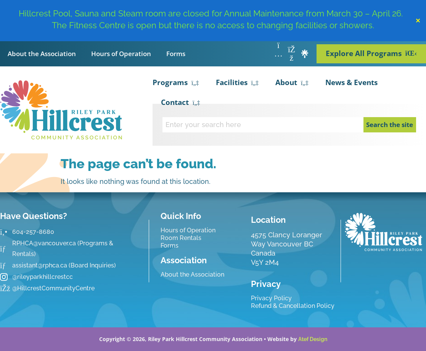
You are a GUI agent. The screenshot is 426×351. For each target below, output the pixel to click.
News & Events (351, 82)
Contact (180, 103)
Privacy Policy (271, 298)
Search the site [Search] (389, 124)
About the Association (42, 53)
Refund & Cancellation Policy (292, 305)
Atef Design (312, 339)
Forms (175, 53)
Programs (176, 83)
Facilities (237, 83)
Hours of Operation (121, 53)
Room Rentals (181, 238)
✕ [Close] (417, 20)
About (292, 83)
